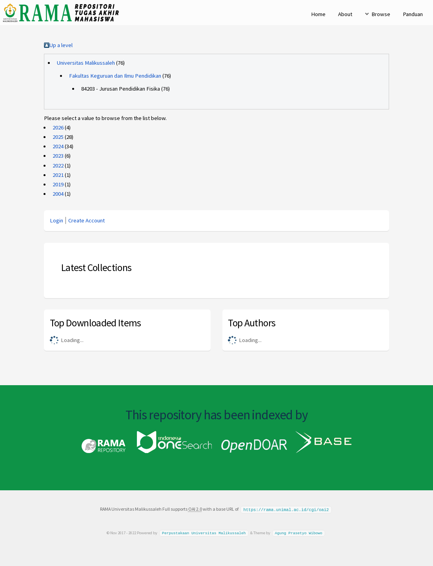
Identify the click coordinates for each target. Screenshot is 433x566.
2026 (58, 127)
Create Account (86, 220)
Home (318, 14)
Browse (380, 14)
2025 (58, 136)
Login (56, 220)
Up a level (61, 45)
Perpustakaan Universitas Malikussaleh (204, 532)
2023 (58, 155)
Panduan (413, 14)
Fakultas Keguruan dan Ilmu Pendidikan (115, 75)
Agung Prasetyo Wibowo (298, 532)
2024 (58, 146)
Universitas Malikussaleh (86, 62)
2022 (58, 165)
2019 (58, 184)
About (345, 14)
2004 (58, 193)
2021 (58, 174)
